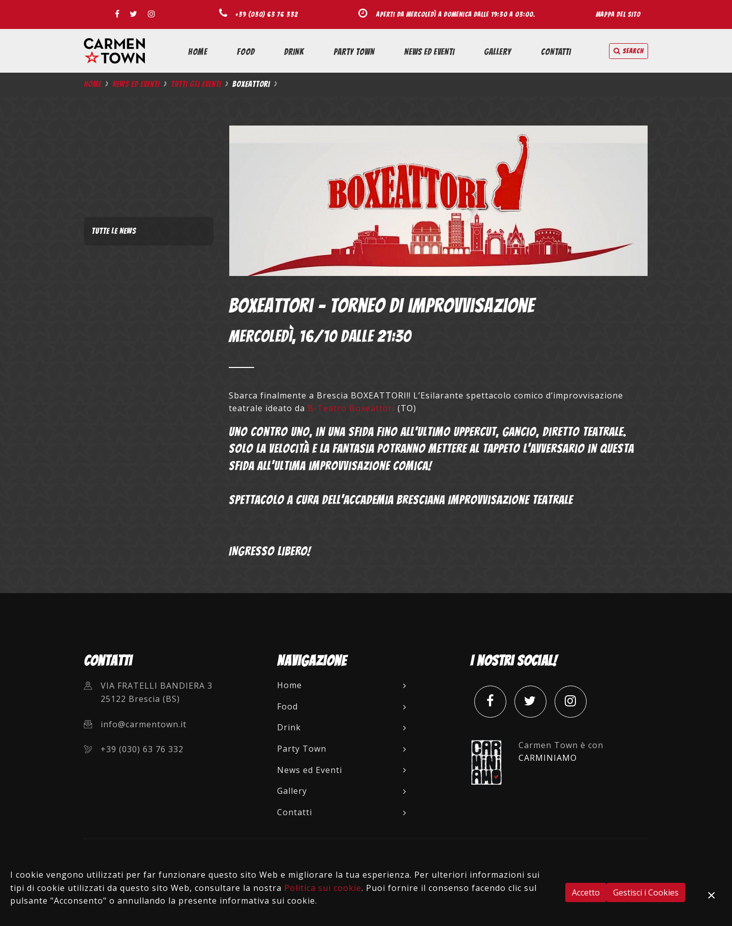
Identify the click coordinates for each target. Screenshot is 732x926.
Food (246, 51)
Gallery (497, 51)
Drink (294, 51)
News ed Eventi (429, 51)
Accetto (586, 892)
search (629, 51)
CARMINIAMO (547, 757)
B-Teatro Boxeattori (351, 408)
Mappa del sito (618, 14)
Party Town (354, 51)
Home (197, 51)
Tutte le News (114, 231)
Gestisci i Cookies (646, 892)
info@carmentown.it (144, 724)
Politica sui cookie (322, 887)
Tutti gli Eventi (196, 84)
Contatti (556, 51)
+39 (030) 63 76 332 (266, 14)
